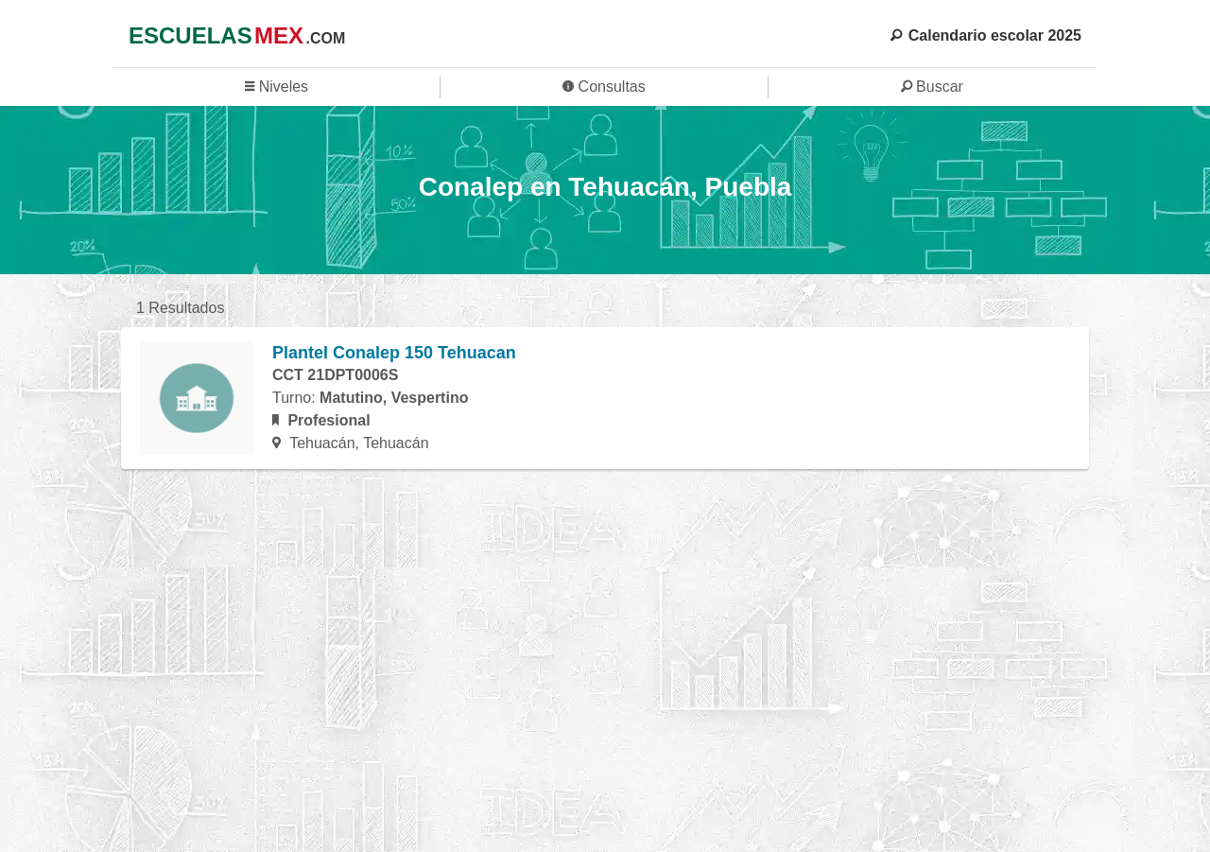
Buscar (932, 86)
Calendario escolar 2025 (985, 35)
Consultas (604, 86)
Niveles (276, 86)
